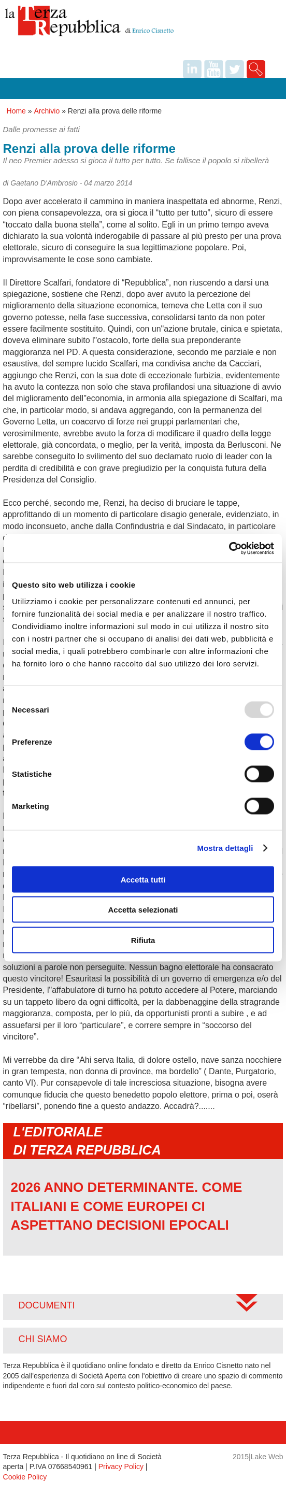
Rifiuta (143, 939)
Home (16, 111)
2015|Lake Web (258, 1457)
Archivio (47, 111)
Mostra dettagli (225, 848)
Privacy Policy (121, 1466)
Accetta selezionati (143, 909)
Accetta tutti (143, 879)
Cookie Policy (25, 1477)
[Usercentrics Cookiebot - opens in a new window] (228, 548)
